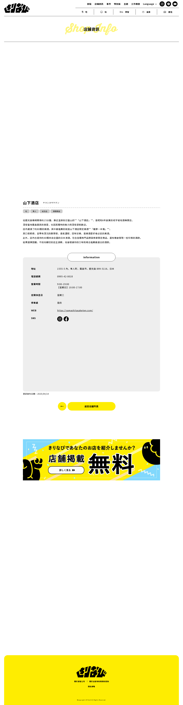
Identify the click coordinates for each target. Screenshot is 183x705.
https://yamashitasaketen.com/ (75, 310)
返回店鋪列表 (91, 406)
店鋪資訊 (99, 3)
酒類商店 (56, 211)
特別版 (117, 3)
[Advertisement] (91, 614)
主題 (126, 3)
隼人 (34, 211)
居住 (167, 11)
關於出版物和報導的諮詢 (99, 681)
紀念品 (44, 211)
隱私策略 (91, 686)
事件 (109, 3)
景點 (89, 3)
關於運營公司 (79, 681)
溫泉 (146, 11)
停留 (124, 11)
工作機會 (135, 3)
